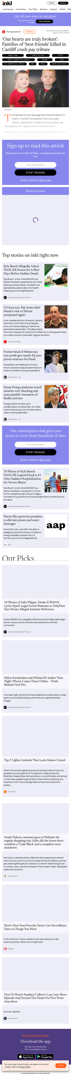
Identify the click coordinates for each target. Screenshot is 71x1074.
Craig (62, 59)
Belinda (45, 59)
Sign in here (45, 180)
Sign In (51, 3)
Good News (21, 9)
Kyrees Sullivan (38, 55)
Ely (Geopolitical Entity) (14, 64)
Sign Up (63, 3)
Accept (60, 1065)
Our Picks (33, 9)
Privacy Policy (24, 1067)
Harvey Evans (13, 55)
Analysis (53, 9)
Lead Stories (8, 9)
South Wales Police (59, 64)
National (29, 32)
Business (43, 9)
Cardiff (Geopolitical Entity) (18, 59)
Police (60, 55)
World (62, 9)
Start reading (44, 21)
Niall (43, 64)
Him (32, 64)
